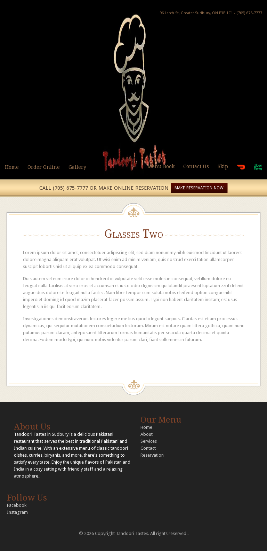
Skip (223, 166)
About (146, 434)
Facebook (16, 505)
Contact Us (196, 166)
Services (148, 441)
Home (12, 167)
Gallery (77, 167)
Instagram (17, 512)
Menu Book (161, 166)
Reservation (152, 455)
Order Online (43, 167)
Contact (148, 448)
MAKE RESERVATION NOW (199, 188)
